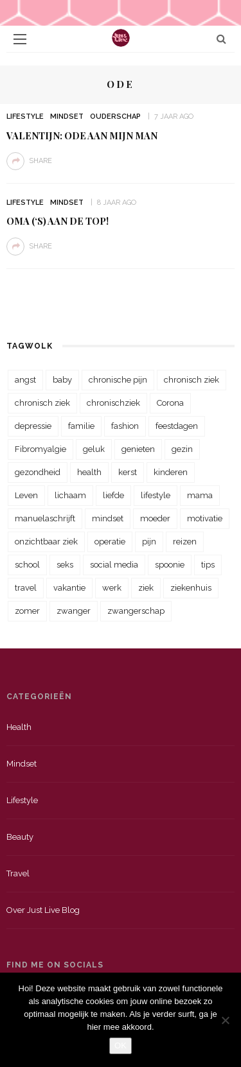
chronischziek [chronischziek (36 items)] (113, 403)
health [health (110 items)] (89, 472)
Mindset (67, 116)
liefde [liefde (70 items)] (113, 495)
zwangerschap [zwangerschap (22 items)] (136, 611)
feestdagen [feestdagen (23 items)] (177, 426)
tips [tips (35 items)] (208, 564)
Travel (18, 873)
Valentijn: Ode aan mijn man (81, 135)
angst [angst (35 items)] (25, 380)
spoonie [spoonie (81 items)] (169, 564)
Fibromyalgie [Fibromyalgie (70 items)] (40, 449)
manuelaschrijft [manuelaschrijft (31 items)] (45, 518)
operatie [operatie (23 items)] (109, 541)
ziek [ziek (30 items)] (146, 588)
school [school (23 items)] (27, 564)
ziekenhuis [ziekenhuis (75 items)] (190, 588)
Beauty (19, 837)
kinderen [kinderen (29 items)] (171, 472)
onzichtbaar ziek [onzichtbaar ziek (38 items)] (46, 541)
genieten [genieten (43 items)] (138, 449)
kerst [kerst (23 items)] (127, 472)
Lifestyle (25, 116)
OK (120, 1045)
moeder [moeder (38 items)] (155, 518)
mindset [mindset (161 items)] (107, 518)
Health (18, 727)
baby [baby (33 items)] (62, 380)
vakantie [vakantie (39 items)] (69, 588)
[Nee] (225, 1020)
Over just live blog (43, 910)
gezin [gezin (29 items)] (182, 449)
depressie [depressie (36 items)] (33, 426)
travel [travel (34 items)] (26, 588)
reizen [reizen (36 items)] (185, 541)
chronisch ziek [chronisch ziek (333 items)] (191, 380)
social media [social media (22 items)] (114, 564)
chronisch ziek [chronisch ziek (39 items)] (42, 403)
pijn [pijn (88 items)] (149, 541)
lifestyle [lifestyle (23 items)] (155, 495)
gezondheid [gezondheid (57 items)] (37, 472)
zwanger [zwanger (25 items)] (74, 611)
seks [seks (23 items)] (65, 564)
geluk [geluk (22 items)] (94, 449)
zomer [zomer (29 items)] (27, 611)
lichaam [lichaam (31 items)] (70, 495)
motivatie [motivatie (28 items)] (204, 518)
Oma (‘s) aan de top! (57, 220)
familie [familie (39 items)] (81, 426)
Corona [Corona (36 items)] (170, 403)
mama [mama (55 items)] (200, 495)
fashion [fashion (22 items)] (125, 426)
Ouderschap (115, 116)
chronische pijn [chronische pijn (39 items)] (118, 380)
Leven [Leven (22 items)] (26, 495)
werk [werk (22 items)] (111, 588)
